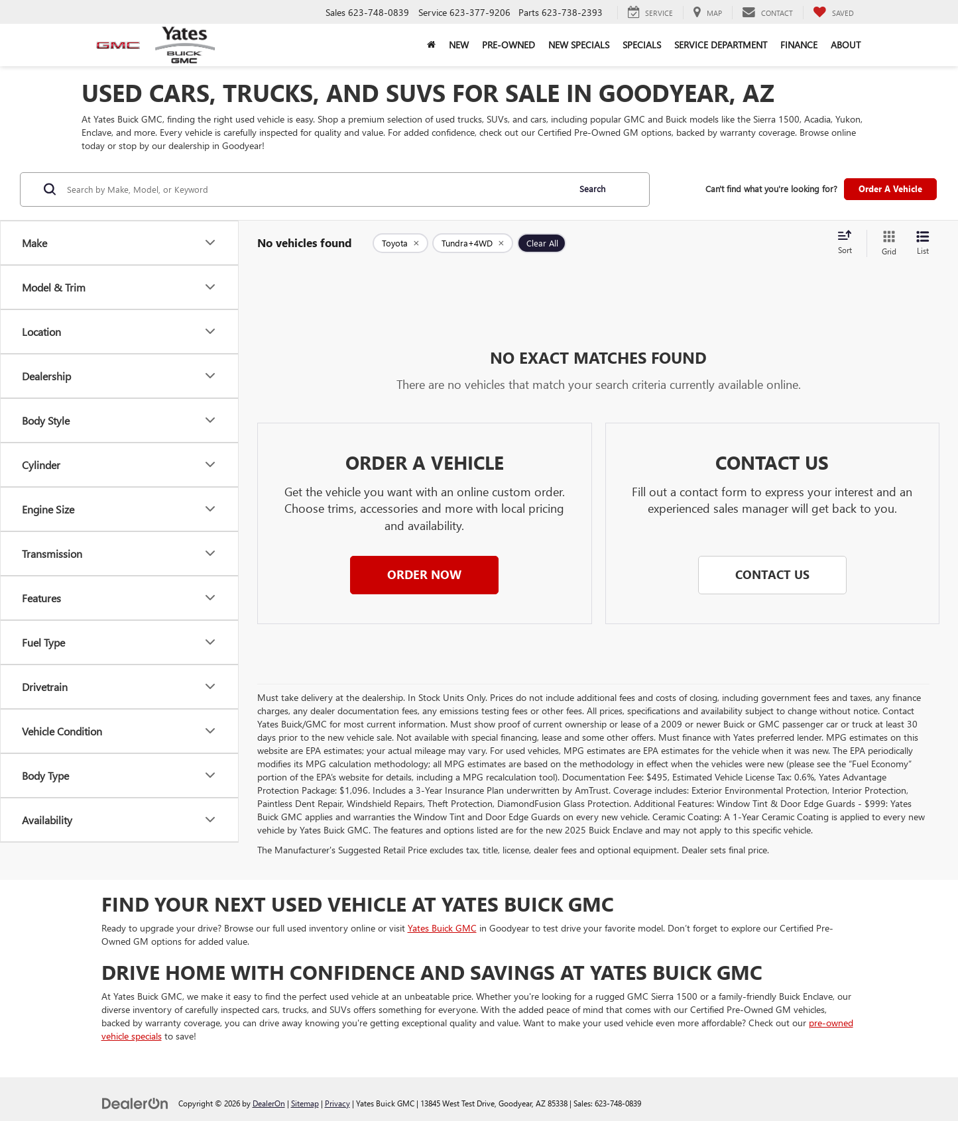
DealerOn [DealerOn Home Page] (269, 1103)
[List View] (922, 243)
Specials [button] (642, 44)
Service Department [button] (720, 44)
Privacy (337, 1103)
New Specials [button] (578, 44)
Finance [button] (798, 44)
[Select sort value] (849, 243)
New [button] (459, 44)
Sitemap (305, 1103)
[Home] (431, 45)
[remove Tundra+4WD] (472, 243)
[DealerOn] (135, 1102)
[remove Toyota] (400, 243)
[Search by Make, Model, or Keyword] (316, 189)
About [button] (846, 44)
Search (592, 188)
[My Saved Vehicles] (833, 12)
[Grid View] (886, 243)
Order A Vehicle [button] (890, 188)
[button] (424, 575)
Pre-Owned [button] (508, 44)
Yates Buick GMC (442, 928)
